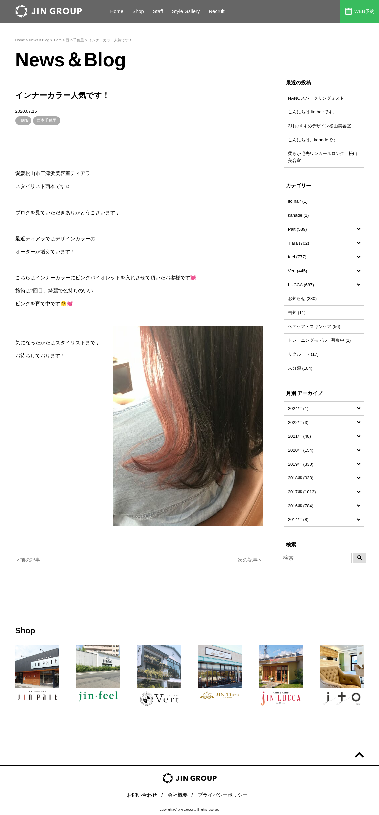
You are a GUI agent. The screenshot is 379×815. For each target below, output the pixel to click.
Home (116, 11)
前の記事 (30, 560)
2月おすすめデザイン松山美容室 (319, 125)
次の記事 (248, 560)
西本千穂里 (47, 120)
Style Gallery (186, 11)
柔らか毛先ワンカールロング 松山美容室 (322, 157)
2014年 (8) (298, 519)
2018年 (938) (300, 477)
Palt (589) (297, 229)
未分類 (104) (300, 368)
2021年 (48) (299, 436)
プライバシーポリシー (223, 795)
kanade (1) (298, 215)
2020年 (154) (300, 450)
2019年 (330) (300, 464)
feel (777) (297, 256)
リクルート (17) (303, 354)
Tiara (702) (298, 243)
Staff (158, 11)
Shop (138, 11)
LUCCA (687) (301, 284)
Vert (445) (297, 270)
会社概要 (178, 795)
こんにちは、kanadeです (312, 139)
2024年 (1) (298, 408)
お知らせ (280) (302, 298)
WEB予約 (359, 11)
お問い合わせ (142, 795)
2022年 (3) (298, 422)
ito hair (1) (298, 201)
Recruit (217, 11)
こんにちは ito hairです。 (312, 111)
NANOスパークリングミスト (316, 98)
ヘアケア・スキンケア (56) (314, 326)
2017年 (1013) (302, 491)
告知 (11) (297, 312)
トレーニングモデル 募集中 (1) (319, 340)
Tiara (23, 120)
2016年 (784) (300, 505)
